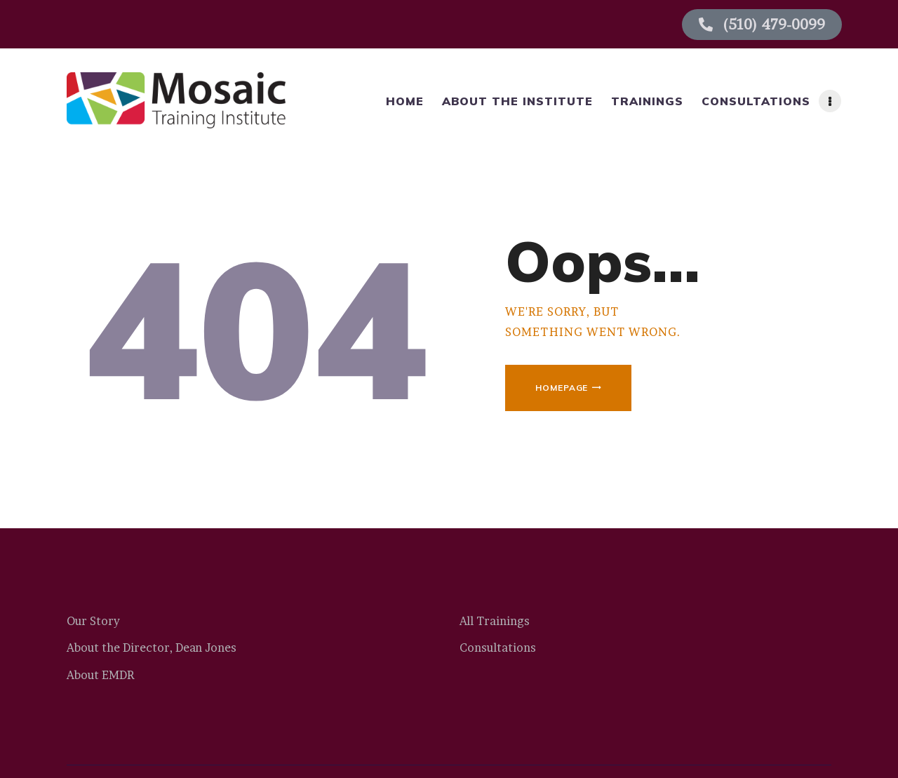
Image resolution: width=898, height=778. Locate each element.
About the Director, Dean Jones (151, 647)
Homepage (561, 387)
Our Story (93, 621)
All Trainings (495, 621)
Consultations (498, 647)
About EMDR (100, 675)
